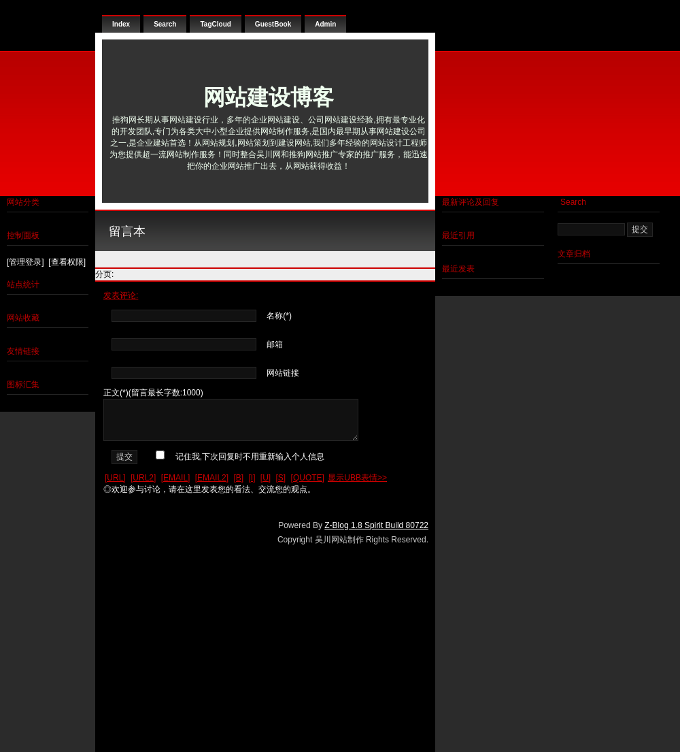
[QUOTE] (307, 478)
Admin (325, 24)
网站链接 (283, 373)
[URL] (115, 478)
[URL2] (143, 478)
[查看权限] (67, 262)
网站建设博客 (268, 97)
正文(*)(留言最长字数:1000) (153, 392)
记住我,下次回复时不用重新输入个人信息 (249, 456)
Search (165, 24)
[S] (281, 478)
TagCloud (215, 24)
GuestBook (273, 24)
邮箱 (275, 344)
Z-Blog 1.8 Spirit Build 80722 (376, 525)
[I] (251, 478)
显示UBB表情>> (357, 478)
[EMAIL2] (211, 478)
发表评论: (120, 295)
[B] (238, 478)
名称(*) (279, 316)
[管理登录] (25, 262)
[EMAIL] (175, 478)
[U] (265, 478)
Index (121, 24)
